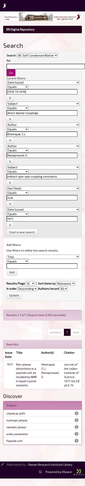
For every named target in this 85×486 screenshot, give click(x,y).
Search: (11, 55)
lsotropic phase (16, 420)
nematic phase (16, 427)
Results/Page (15, 283)
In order (11, 288)
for (8, 60)
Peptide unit (14, 441)
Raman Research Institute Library (50, 464)
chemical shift (15, 413)
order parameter (17, 434)
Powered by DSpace (65, 472)
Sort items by (47, 283)
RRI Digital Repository (20, 29)
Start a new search (22, 232)
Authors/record (48, 288)
